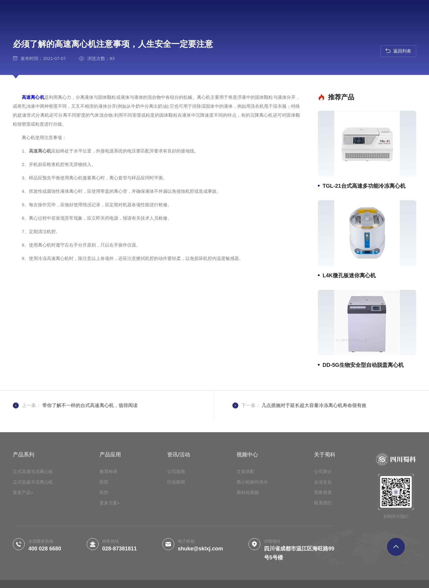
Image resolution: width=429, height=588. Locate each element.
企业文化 (323, 556)
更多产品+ (23, 566)
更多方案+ (110, 577)
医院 (104, 556)
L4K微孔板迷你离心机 (351, 275)
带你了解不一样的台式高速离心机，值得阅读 (90, 418)
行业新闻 (176, 556)
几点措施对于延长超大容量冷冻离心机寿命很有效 (314, 418)
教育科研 (108, 545)
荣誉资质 (323, 566)
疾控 (104, 566)
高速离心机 (19, 97)
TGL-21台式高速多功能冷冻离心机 (366, 186)
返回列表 (398, 50)
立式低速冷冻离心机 (33, 556)
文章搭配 (245, 545)
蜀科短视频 (248, 566)
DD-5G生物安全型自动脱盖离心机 (365, 365)
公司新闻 (176, 545)
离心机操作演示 (252, 556)
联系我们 (323, 577)
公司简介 (323, 545)
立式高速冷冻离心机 (33, 545)
